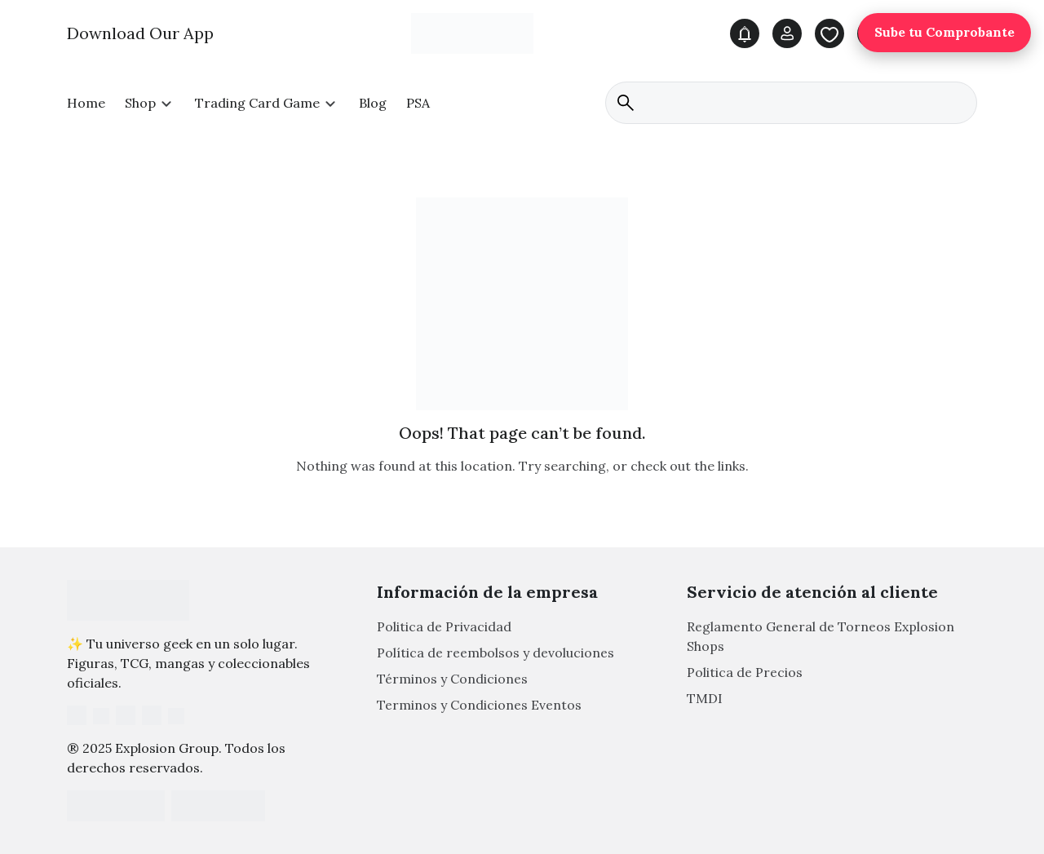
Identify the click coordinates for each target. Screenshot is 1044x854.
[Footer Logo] (128, 600)
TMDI (705, 699)
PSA (418, 103)
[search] (791, 103)
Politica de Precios (745, 673)
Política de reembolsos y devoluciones (495, 653)
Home (86, 103)
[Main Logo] (472, 32)
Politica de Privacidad (444, 627)
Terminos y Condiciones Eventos (479, 705)
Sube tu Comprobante (944, 32)
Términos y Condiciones (452, 679)
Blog (373, 103)
